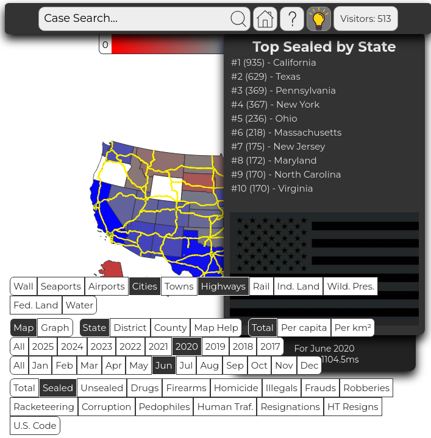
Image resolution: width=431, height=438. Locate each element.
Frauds (320, 388)
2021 (158, 346)
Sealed (58, 388)
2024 (72, 346)
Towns (179, 286)
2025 (43, 346)
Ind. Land (298, 286)
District (129, 327)
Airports (106, 286)
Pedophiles (164, 406)
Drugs (144, 388)
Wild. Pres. (350, 286)
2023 (101, 346)
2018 (243, 346)
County (170, 327)
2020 (187, 346)
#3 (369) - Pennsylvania (283, 90)
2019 (215, 346)
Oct (259, 365)
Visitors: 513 (365, 18)
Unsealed (101, 388)
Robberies (366, 388)
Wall (23, 286)
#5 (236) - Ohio (264, 118)
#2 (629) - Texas (266, 76)
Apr (113, 365)
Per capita (304, 327)
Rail (261, 286)
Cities (144, 286)
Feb (64, 365)
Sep (234, 365)
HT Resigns (353, 406)
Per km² (353, 327)
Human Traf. (225, 406)
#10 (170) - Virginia (272, 188)
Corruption (107, 406)
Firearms (186, 388)
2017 (270, 346)
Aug (209, 365)
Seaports (61, 286)
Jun (164, 365)
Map (23, 327)
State (95, 327)
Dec (310, 365)
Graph (55, 327)
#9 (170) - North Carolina (286, 174)
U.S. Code (35, 425)
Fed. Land (36, 305)
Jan (40, 365)
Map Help (216, 327)
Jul (186, 365)
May (138, 365)
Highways (223, 286)
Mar (89, 365)
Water (80, 305)
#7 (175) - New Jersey (278, 146)
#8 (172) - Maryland (274, 160)
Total (263, 327)
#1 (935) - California (273, 62)
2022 (130, 346)
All (19, 346)
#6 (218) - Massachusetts (286, 132)
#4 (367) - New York (275, 104)
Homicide (236, 388)
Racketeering (43, 406)
